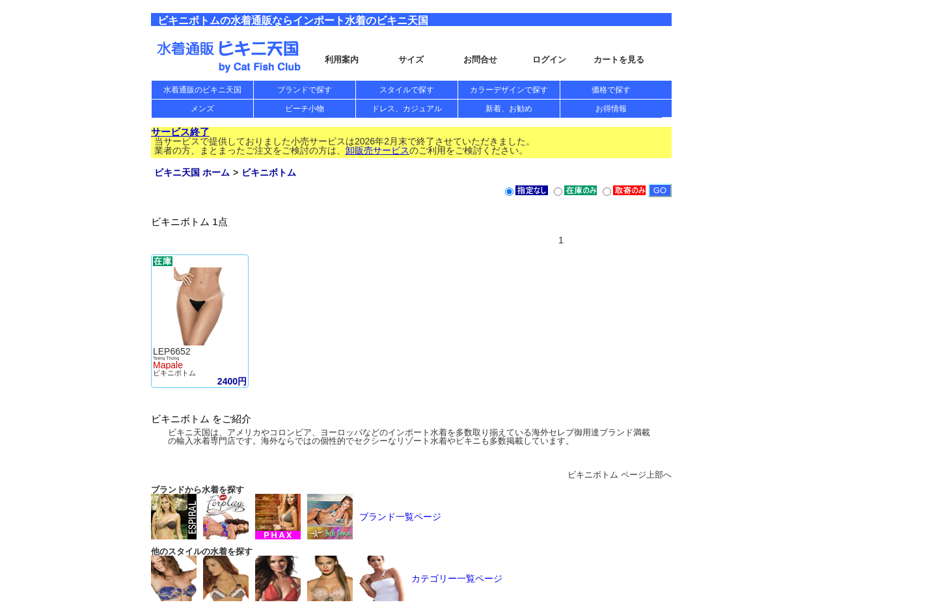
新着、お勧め (509, 108)
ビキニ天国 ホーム (192, 172)
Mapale (168, 365)
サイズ (411, 59)
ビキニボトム (268, 172)
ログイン (549, 59)
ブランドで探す (304, 89)
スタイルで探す (406, 89)
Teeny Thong (166, 358)
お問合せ (480, 59)
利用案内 (342, 59)
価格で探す (611, 89)
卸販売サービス (377, 150)
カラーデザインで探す (509, 89)
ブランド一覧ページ (400, 516)
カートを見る (619, 59)
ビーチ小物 (304, 108)
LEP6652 (172, 351)
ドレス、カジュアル (407, 108)
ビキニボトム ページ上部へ (620, 475)
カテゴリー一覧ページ (456, 578)
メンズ (202, 108)
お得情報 (611, 108)
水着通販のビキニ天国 (202, 89)
